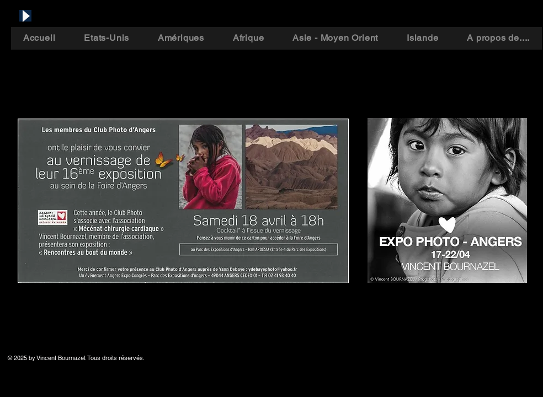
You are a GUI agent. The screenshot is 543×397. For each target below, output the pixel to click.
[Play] (25, 16)
